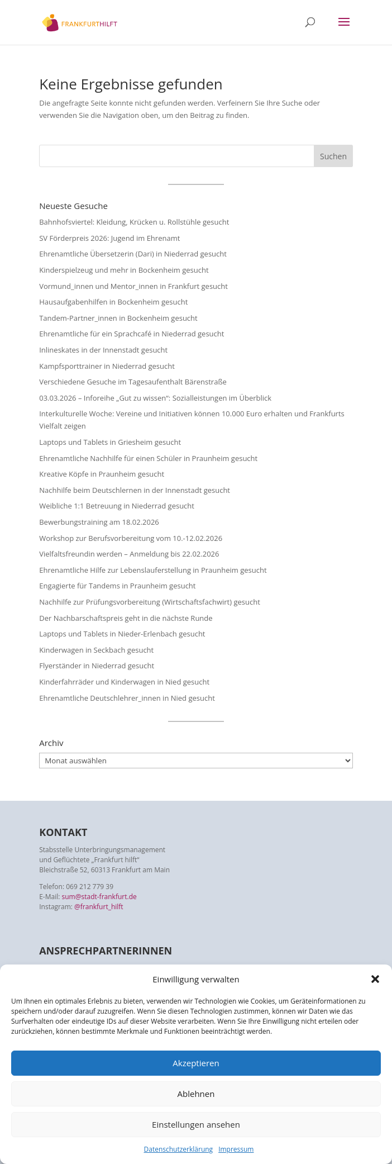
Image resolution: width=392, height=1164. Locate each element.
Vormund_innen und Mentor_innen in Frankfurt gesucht (133, 286)
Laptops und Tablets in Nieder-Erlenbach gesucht (122, 634)
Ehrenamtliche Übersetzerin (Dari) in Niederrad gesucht (133, 254)
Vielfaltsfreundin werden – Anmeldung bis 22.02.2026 (129, 554)
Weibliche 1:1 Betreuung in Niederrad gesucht (116, 506)
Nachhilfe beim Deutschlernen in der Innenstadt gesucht (134, 490)
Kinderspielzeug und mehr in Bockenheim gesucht (123, 270)
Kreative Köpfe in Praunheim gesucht (101, 474)
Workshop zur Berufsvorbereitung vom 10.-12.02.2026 (130, 538)
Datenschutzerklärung (178, 1149)
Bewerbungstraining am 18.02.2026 (99, 522)
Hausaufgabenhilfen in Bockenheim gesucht (113, 302)
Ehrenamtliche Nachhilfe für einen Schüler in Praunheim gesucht (148, 458)
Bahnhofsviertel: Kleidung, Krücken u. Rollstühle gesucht (134, 222)
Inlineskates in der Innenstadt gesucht (103, 350)
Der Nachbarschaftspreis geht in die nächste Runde (125, 618)
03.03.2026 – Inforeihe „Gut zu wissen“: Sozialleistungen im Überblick (155, 398)
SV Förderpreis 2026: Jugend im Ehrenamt (109, 238)
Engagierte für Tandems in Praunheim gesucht (117, 586)
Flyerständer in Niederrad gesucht (96, 666)
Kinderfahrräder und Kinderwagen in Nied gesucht (124, 682)
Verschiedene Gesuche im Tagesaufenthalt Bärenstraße (133, 382)
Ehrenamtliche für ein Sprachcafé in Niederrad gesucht (131, 334)
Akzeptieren (196, 1062)
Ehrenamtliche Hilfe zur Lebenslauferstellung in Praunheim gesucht (152, 570)
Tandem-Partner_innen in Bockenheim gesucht (118, 318)
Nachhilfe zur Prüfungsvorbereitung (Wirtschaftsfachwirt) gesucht (149, 602)
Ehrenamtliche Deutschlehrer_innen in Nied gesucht (127, 698)
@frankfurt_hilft (98, 906)
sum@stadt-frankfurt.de (99, 896)
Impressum (236, 1149)
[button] (375, 979)
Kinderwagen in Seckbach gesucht (96, 650)
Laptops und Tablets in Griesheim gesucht (110, 442)
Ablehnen (196, 1093)
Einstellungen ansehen (196, 1124)
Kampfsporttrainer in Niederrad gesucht (107, 366)
